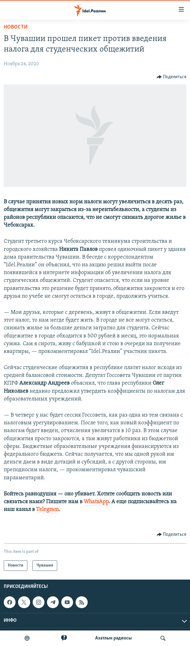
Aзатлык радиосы (113, 638)
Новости (16, 27)
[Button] (172, 77)
